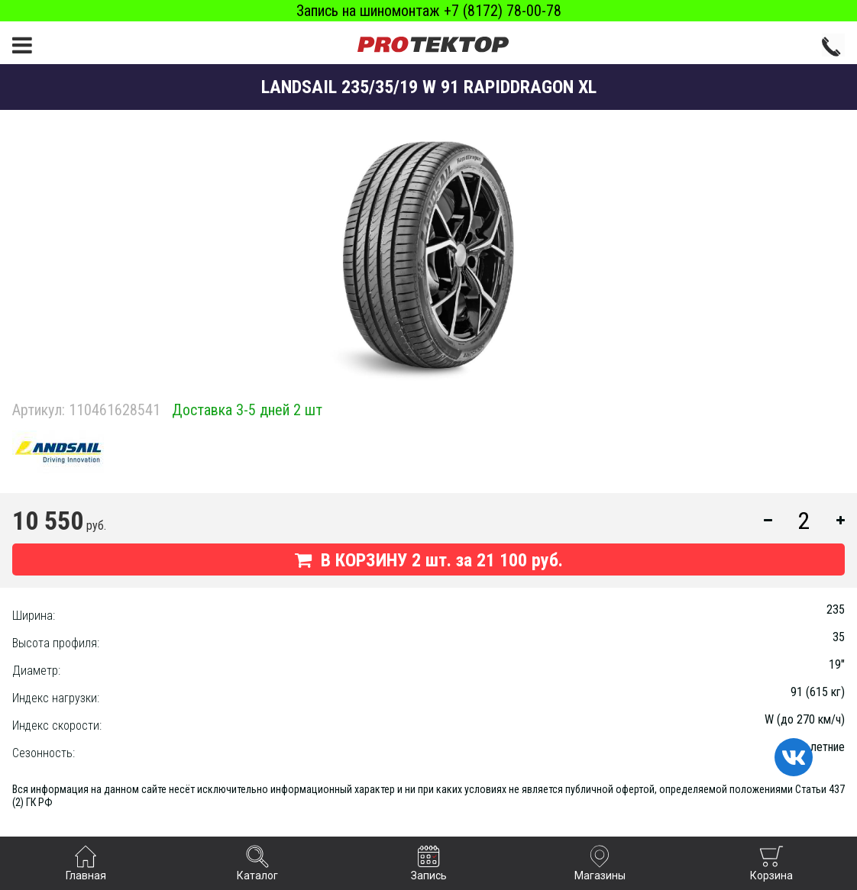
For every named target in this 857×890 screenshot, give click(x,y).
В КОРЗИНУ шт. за (429, 560)
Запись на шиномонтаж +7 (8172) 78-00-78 (428, 11)
